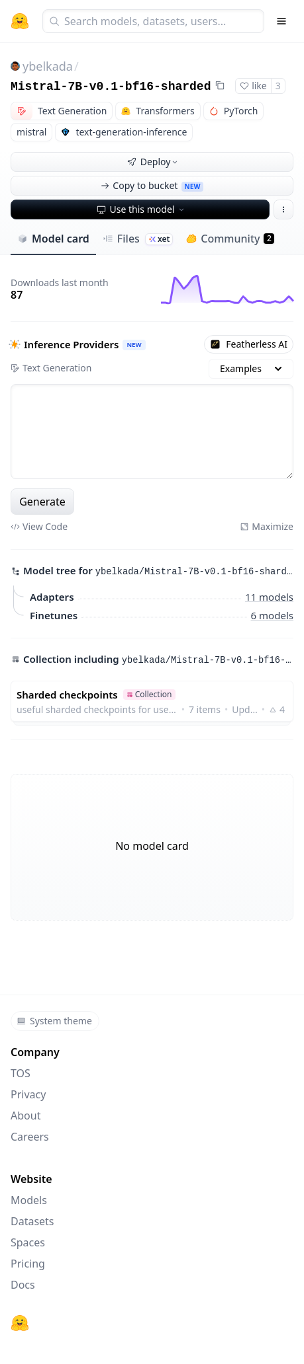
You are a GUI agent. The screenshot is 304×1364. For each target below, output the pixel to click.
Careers (30, 1136)
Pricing (28, 1263)
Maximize (266, 526)
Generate (42, 501)
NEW (134, 344)
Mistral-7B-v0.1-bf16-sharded (111, 86)
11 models (269, 596)
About (25, 1115)
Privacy (28, 1094)
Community (230, 238)
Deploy (153, 161)
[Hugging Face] (20, 1323)
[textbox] (152, 431)
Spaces (28, 1242)
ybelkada (48, 66)
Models (29, 1200)
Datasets (32, 1221)
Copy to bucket (152, 185)
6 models (272, 614)
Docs (23, 1284)
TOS (20, 1073)
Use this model (142, 209)
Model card (53, 238)
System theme (54, 1020)
